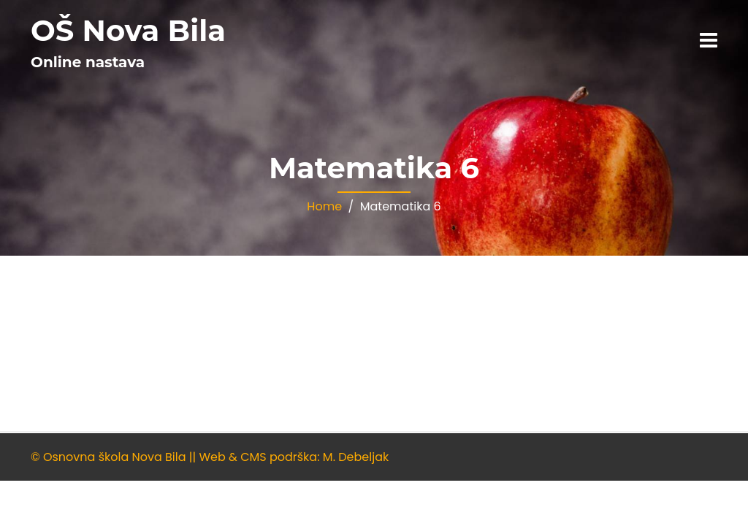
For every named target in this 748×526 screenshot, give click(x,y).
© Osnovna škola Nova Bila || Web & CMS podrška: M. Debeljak (210, 457)
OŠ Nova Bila (128, 30)
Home (324, 206)
